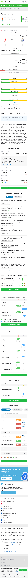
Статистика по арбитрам (10, 544)
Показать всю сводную (14, 324)
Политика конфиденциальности (8, 559)
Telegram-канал (5, 565)
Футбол (2, 8)
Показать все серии (14, 400)
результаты (14, 542)
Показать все (14, 102)
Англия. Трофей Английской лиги (12, 8)
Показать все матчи (14, 289)
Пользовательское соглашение (8, 560)
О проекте (3, 562)
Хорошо (23, 570)
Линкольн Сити (5, 35)
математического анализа (18, 547)
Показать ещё (6, 164)
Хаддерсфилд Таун (22, 35)
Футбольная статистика (10, 551)
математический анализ (7, 537)
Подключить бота (8, 493)
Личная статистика (9, 550)
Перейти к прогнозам (14, 53)
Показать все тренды (14, 374)
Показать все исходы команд (14, 461)
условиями (15, 571)
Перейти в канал (6, 478)
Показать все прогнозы (14, 188)
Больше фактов (14, 270)
